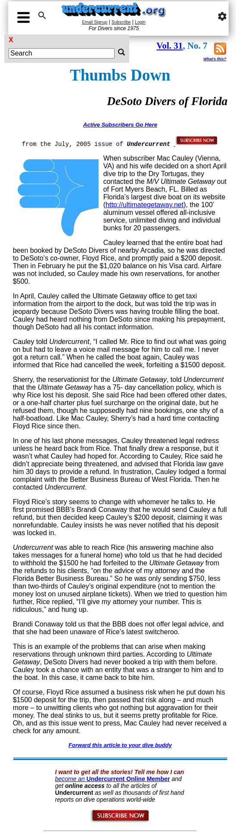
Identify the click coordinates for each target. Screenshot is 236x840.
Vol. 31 (169, 45)
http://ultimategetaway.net (144, 204)
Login (140, 22)
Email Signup (94, 22)
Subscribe (121, 22)
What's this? (214, 59)
